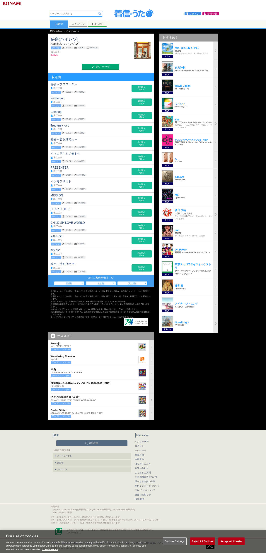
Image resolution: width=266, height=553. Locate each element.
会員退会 (139, 452)
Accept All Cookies (231, 545)
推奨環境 (139, 492)
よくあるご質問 (143, 465)
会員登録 (139, 448)
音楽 (59, 23)
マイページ (140, 443)
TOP (52, 31)
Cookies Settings (175, 545)
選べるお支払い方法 (145, 474)
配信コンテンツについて (147, 479)
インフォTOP (142, 434)
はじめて (97, 23)
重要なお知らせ (143, 487)
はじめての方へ (143, 456)
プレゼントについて (145, 483)
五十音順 (132, 283)
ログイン (139, 439)
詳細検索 (93, 436)
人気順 (101, 283)
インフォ (78, 23)
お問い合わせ (142, 461)
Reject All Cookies (202, 545)
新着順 (69, 283)
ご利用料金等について (146, 470)
